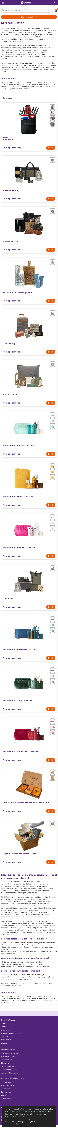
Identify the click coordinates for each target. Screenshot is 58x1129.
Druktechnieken (7, 1066)
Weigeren (34, 1121)
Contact (4, 1027)
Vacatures (5, 1043)
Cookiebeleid (6, 1060)
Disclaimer (5, 1063)
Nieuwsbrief (6, 1040)
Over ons (5, 1023)
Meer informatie (9, 1121)
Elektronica (5, 1089)
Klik (12, 87)
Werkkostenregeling (9, 1070)
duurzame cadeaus (9, 52)
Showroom (5, 1030)
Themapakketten (8, 1085)
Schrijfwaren (6, 1092)
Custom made (7, 1082)
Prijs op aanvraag (12, 148)
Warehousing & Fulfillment (12, 1033)
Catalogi (4, 1036)
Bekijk (50, 148)
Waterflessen (6, 1099)
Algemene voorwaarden (11, 1053)
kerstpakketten (36, 37)
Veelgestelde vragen (9, 1073)
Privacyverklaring (8, 1056)
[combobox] (24, 10)
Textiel (3, 1095)
